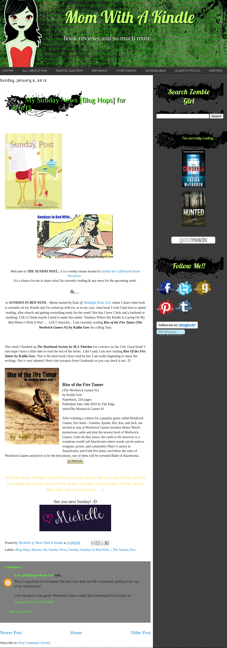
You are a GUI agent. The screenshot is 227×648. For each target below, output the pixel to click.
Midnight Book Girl (97, 302)
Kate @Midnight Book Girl (34, 575)
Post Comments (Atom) (34, 643)
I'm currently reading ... (199, 138)
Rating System (69, 71)
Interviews (126, 71)
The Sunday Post (124, 550)
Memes (215, 71)
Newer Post (11, 632)
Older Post (141, 632)
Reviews (100, 71)
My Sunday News (55, 550)
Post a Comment (21, 611)
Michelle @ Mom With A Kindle (41, 543)
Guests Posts (187, 71)
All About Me (34, 71)
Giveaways (155, 71)
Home (76, 632)
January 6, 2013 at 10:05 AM (33, 602)
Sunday (74, 550)
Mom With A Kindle (130, 16)
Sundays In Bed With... (95, 550)
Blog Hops (23, 550)
